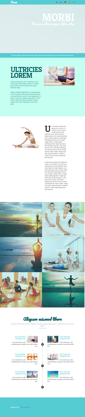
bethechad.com (25, 407)
